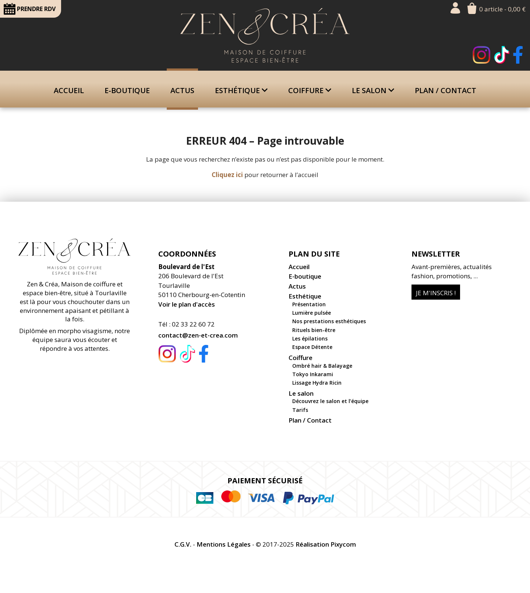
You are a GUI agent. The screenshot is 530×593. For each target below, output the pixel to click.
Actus (182, 90)
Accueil (69, 90)
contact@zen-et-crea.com (198, 335)
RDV (30, 9)
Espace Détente (312, 346)
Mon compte (455, 8)
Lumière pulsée (311, 312)
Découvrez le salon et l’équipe (330, 401)
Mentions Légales (224, 544)
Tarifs (300, 409)
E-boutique (127, 90)
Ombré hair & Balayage (322, 365)
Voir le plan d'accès (186, 304)
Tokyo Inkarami (312, 374)
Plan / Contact (445, 90)
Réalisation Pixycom (326, 544)
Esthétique (241, 90)
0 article (502, 9)
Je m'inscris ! (436, 293)
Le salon (373, 90)
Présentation (309, 304)
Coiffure (309, 90)
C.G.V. (182, 544)
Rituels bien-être (313, 329)
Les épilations (310, 338)
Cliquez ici (227, 174)
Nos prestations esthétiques (329, 321)
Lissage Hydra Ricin (317, 382)
